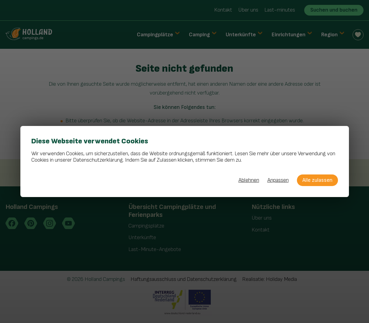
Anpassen (278, 180)
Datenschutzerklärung (98, 160)
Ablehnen (248, 180)
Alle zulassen (317, 180)
